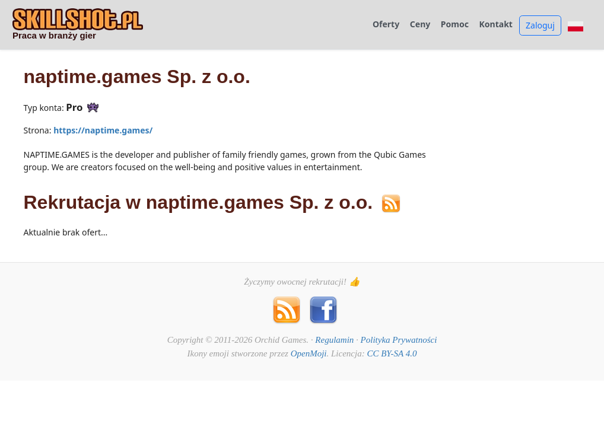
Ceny (420, 24)
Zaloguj (540, 25)
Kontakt (496, 24)
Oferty (386, 24)
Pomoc (455, 24)
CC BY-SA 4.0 (392, 353)
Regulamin (334, 340)
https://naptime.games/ (102, 130)
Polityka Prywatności (399, 340)
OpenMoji (309, 353)
